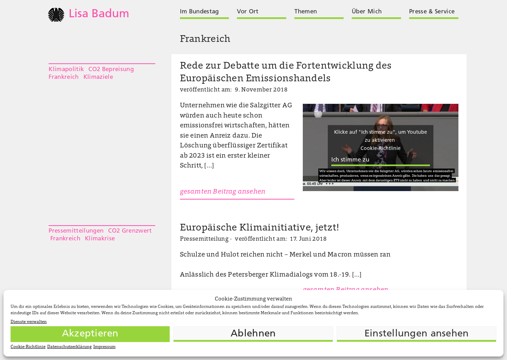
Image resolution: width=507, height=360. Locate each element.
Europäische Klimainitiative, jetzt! (259, 228)
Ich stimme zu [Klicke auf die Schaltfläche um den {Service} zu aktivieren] (350, 160)
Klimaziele (98, 77)
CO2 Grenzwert (130, 231)
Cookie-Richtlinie (28, 347)
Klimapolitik (66, 69)
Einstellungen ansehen (416, 334)
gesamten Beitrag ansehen (222, 192)
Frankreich (64, 77)
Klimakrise (100, 239)
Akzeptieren (90, 334)
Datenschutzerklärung (69, 347)
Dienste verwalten (29, 322)
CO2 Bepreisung (111, 69)
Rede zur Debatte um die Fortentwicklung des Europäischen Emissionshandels (286, 73)
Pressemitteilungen (76, 231)
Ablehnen (253, 334)
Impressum (104, 347)
